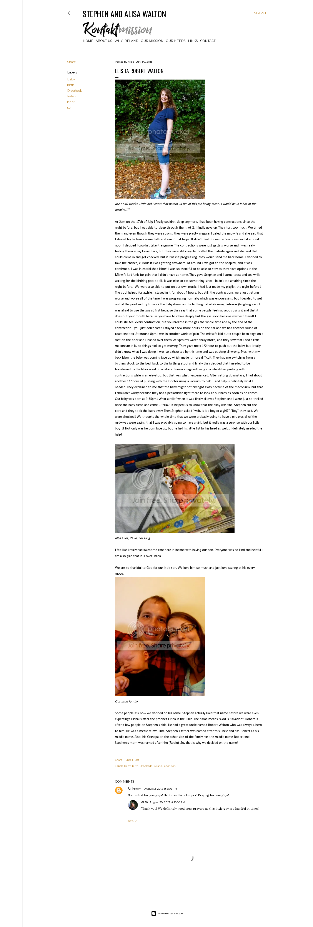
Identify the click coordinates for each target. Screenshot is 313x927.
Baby (71, 79)
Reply (132, 821)
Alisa (144, 802)
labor (71, 102)
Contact (207, 41)
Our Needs (176, 41)
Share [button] (71, 62)
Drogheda (75, 91)
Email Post (132, 759)
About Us (104, 41)
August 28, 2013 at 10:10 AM (167, 802)
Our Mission (152, 41)
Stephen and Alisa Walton (124, 13)
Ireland (72, 96)
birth (70, 85)
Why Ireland (126, 41)
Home (88, 41)
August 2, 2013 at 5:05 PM (160, 788)
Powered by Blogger (167, 913)
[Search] (261, 13)
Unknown (135, 789)
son (70, 108)
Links (193, 41)
